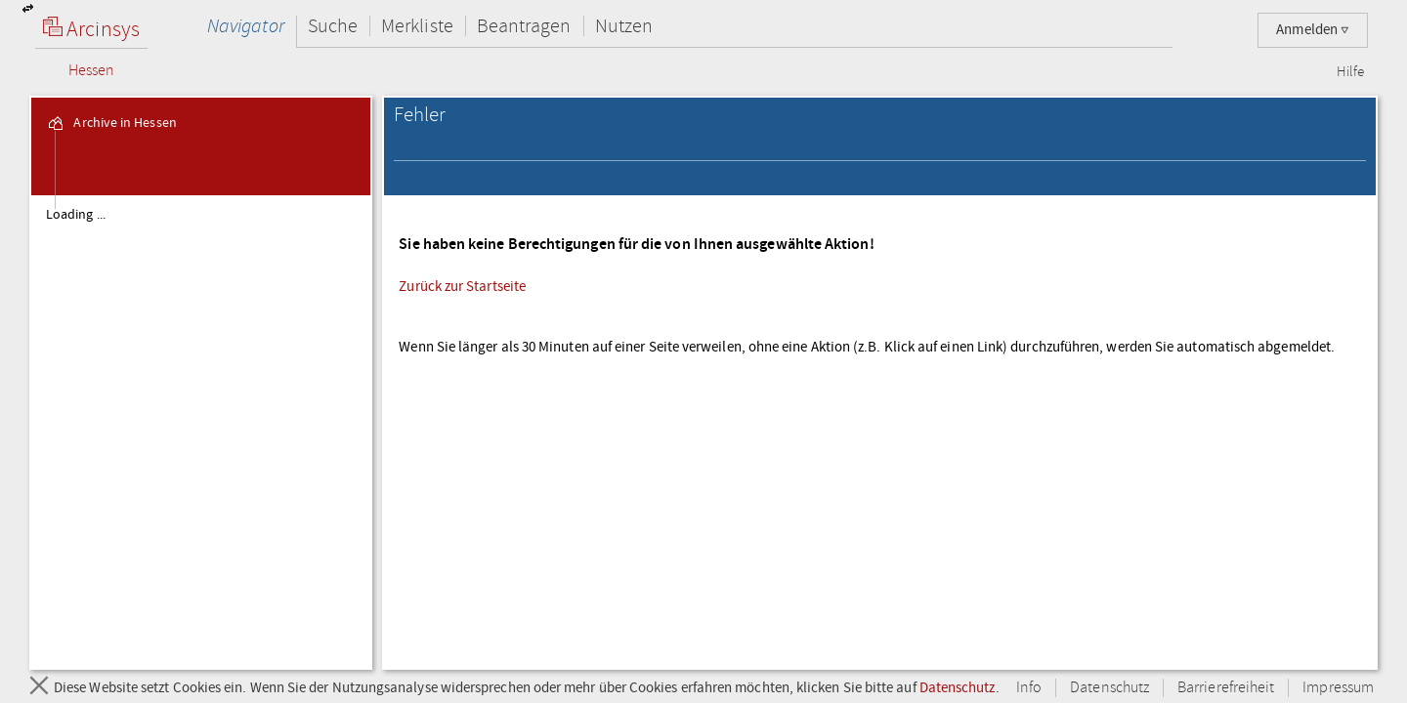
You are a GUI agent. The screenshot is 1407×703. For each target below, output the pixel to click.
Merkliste (417, 26)
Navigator (245, 26)
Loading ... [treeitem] (76, 215)
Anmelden (1312, 30)
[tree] (200, 431)
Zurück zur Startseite (462, 286)
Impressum (1338, 688)
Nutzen (624, 26)
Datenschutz (957, 687)
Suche (333, 26)
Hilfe (1350, 72)
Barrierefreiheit (1225, 688)
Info (1029, 688)
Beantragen (524, 26)
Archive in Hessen (111, 123)
